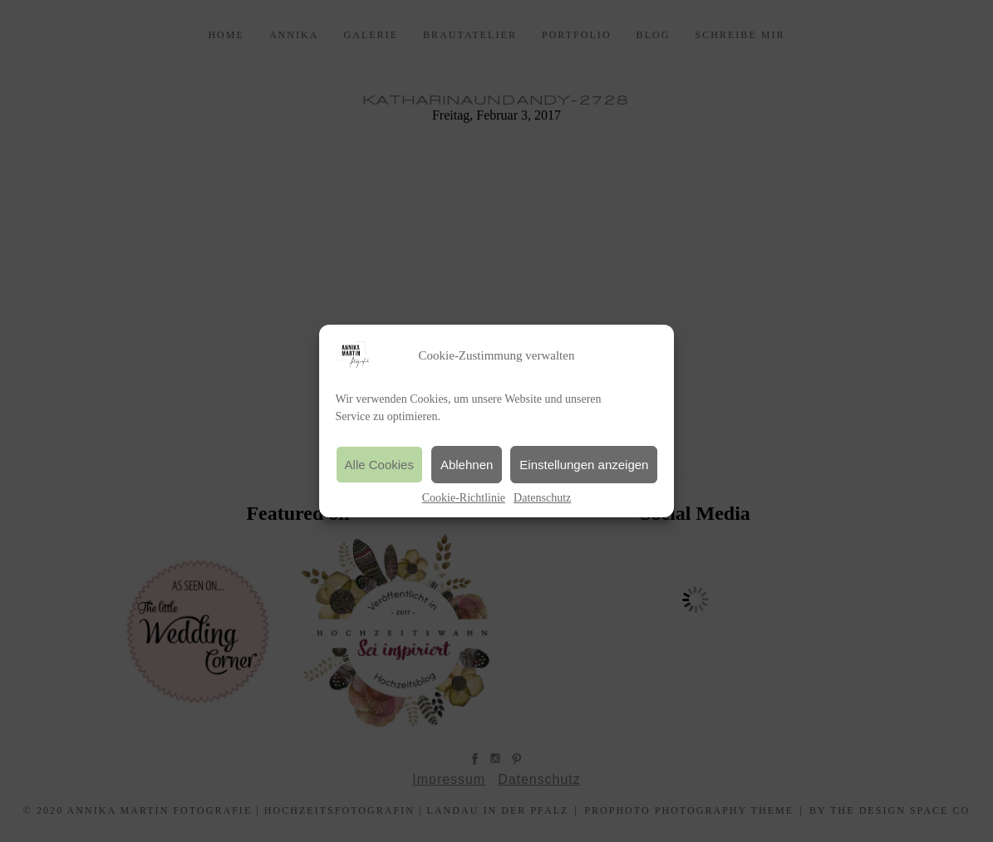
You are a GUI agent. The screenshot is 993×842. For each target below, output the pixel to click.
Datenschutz (542, 498)
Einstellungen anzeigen (583, 465)
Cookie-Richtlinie (463, 498)
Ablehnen (466, 465)
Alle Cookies (379, 465)
